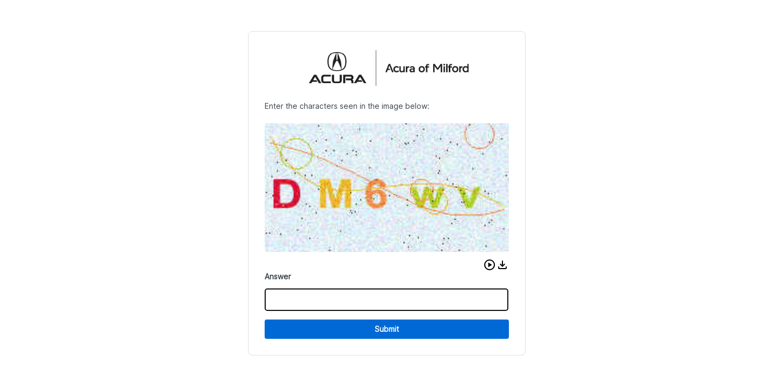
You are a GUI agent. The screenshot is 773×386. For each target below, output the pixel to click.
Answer (278, 276)
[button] (489, 264)
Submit (387, 328)
